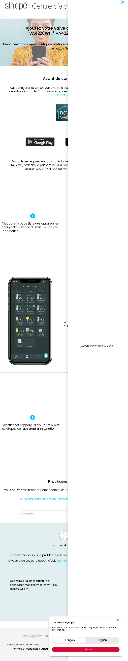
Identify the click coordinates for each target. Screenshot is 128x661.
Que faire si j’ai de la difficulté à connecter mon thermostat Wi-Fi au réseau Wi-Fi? (34, 585)
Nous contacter (111, 5)
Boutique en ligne (88, 5)
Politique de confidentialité (23, 645)
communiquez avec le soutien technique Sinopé (88, 561)
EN (3, 17)
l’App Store (97, 91)
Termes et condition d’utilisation (33, 649)
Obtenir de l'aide (64, 546)
